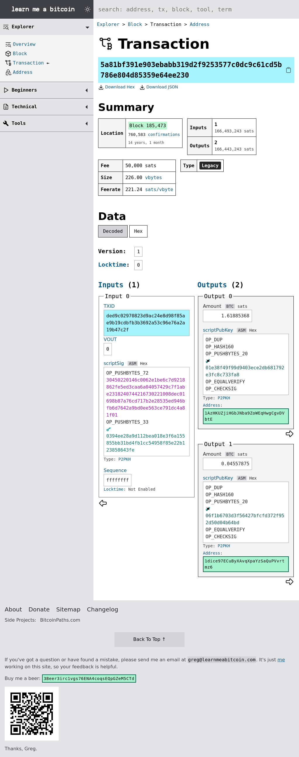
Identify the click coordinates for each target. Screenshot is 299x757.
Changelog (102, 609)
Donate (39, 609)
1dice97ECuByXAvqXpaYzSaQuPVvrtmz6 (245, 564)
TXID (109, 306)
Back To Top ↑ (149, 639)
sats (242, 306)
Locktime (112, 264)
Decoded (113, 231)
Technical (24, 106)
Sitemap (68, 609)
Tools (19, 123)
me (281, 659)
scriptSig (114, 363)
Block (135, 24)
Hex (138, 231)
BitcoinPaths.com (60, 620)
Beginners (24, 90)
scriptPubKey (218, 330)
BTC (230, 306)
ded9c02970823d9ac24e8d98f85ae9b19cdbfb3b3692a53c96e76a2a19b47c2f (145, 323)
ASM (132, 363)
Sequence (115, 470)
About (13, 609)
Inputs (111, 285)
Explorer (108, 24)
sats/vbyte (159, 189)
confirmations (164, 134)
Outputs (212, 285)
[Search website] (196, 9)
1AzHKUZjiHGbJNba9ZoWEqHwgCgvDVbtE (245, 416)
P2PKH (125, 459)
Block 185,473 (147, 125)
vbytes (153, 177)
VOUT (110, 339)
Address (199, 24)
